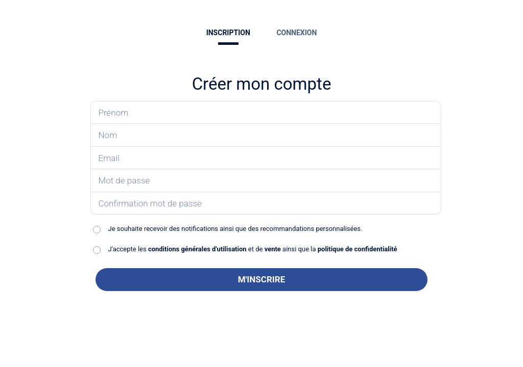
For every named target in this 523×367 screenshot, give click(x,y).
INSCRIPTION (228, 33)
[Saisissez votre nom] (266, 135)
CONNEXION (296, 33)
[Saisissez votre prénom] (266, 112)
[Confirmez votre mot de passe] (266, 203)
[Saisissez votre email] (266, 158)
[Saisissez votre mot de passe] (266, 180)
